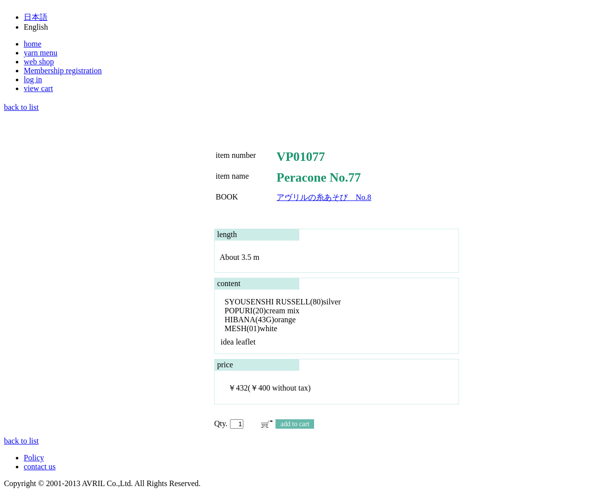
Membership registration (63, 70)
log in (33, 79)
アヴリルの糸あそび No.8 (323, 197)
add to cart (294, 424)
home (33, 44)
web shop (39, 61)
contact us (39, 466)
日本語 (35, 17)
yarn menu (40, 53)
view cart (38, 88)
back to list (21, 107)
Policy (34, 457)
